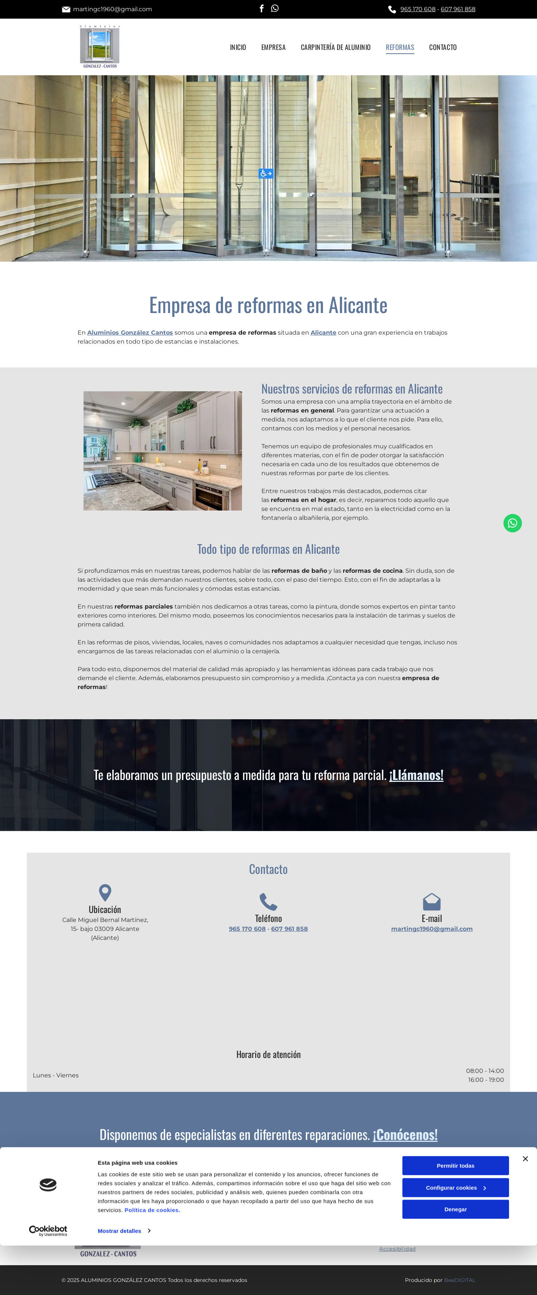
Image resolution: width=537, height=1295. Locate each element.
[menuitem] (238, 47)
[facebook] (261, 9)
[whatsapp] (274, 9)
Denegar (456, 1259)
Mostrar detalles (119, 1280)
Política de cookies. (152, 1260)
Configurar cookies (456, 1237)
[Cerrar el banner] (525, 1208)
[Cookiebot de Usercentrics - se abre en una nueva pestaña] (48, 1280)
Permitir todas (456, 1215)
